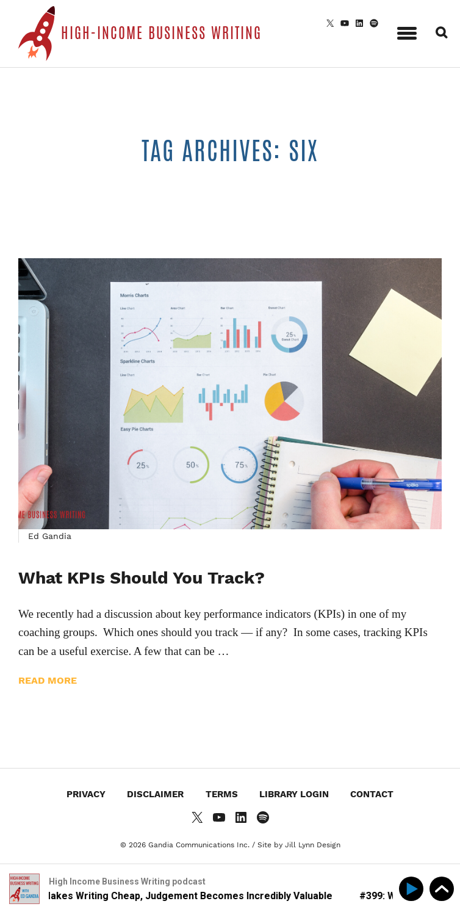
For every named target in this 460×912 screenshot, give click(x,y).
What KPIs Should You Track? (141, 578)
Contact (372, 794)
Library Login (294, 794)
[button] (407, 31)
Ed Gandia (49, 536)
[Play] (413, 889)
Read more (47, 680)
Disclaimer (155, 794)
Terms (222, 794)
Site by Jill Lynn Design (298, 845)
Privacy (86, 794)
